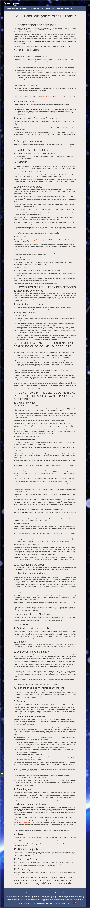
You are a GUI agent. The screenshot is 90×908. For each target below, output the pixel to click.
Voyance (15, 8)
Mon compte (68, 8)
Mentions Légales (14, 889)
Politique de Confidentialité (47, 889)
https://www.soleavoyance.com (41, 240)
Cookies (34, 889)
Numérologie (45, 8)
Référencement (56, 903)
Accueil (8, 8)
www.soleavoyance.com (25, 31)
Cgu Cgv (25, 889)
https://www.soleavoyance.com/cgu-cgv (24, 137)
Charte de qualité (63, 889)
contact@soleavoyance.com (26, 822)
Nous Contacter (57, 8)
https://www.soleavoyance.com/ (44, 96)
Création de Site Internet (44, 903)
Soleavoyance (12, 3)
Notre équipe (24, 8)
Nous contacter (77, 889)
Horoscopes (35, 8)
